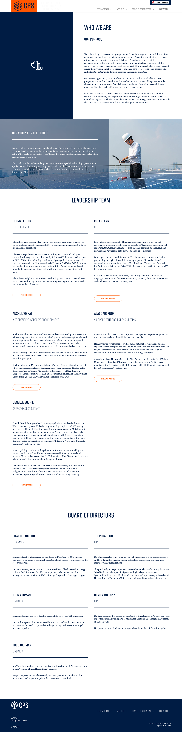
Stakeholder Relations (143, 9)
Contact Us (163, 9)
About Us (122, 9)
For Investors (104, 9)
